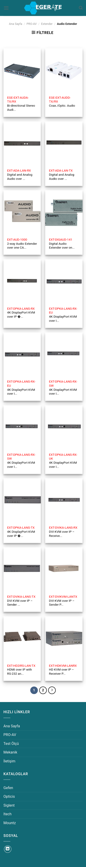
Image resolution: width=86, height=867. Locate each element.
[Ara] (81, 7)
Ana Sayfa (15, 24)
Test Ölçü (11, 743)
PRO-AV (32, 24)
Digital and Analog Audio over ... (19, 174)
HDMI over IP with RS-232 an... (21, 669)
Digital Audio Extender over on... (62, 243)
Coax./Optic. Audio (62, 101)
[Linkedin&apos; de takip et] (7, 849)
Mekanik (10, 752)
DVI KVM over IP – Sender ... (21, 600)
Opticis (9, 796)
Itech (7, 814)
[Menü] (6, 7)
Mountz (9, 823)
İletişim (9, 761)
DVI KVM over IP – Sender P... (63, 600)
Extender (47, 24)
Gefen (8, 788)
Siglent (9, 805)
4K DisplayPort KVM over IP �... (21, 312)
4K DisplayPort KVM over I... (63, 314)
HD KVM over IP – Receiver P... (63, 669)
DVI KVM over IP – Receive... (63, 531)
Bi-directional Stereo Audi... (21, 103)
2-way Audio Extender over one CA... (22, 243)
